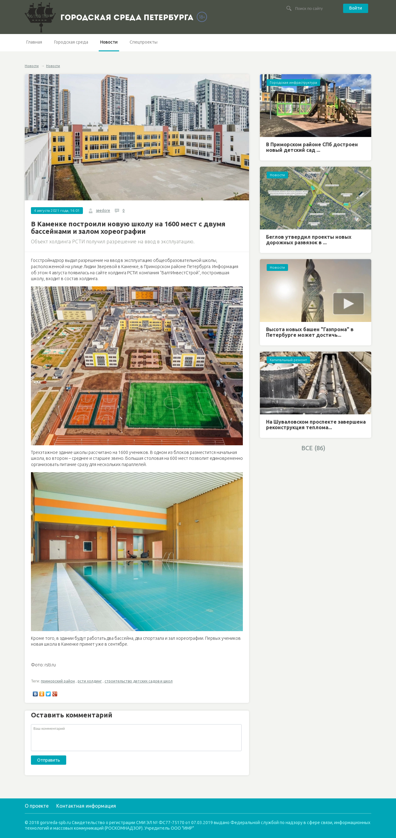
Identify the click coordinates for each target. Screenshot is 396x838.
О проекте (37, 806)
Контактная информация (86, 806)
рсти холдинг (90, 681)
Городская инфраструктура (293, 82)
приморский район (58, 681)
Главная (34, 42)
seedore (103, 210)
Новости (109, 42)
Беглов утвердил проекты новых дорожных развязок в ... (308, 239)
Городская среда (71, 42)
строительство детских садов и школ (139, 681)
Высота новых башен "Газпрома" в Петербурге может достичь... (310, 332)
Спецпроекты (143, 42)
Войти (355, 8)
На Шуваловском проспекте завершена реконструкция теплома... (316, 424)
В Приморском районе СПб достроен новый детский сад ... (312, 147)
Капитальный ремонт (288, 360)
